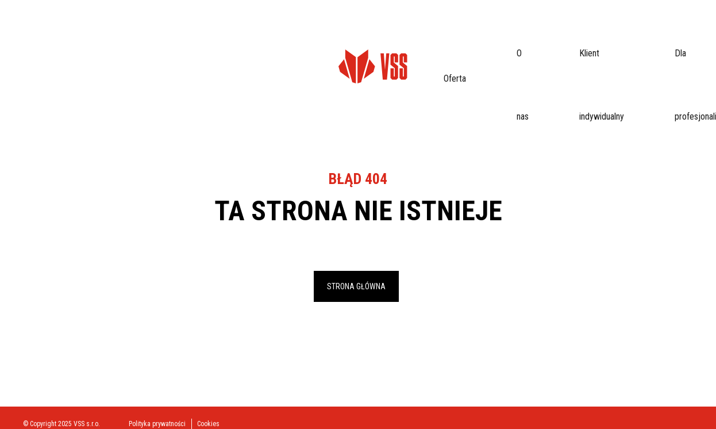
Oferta (127, 31)
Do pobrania (375, 31)
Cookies (208, 424)
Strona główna (356, 286)
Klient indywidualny (219, 31)
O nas (162, 31)
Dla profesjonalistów (303, 31)
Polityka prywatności (157, 424)
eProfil (671, 31)
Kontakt (424, 31)
